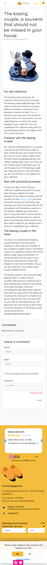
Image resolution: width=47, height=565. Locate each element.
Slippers (33, 112)
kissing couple (25, 199)
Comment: (9, 380)
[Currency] (36, 530)
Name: (7, 347)
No (30, 554)
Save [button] (39, 400)
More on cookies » (23, 559)
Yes (17, 554)
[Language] (14, 530)
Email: (7, 359)
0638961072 (7, 494)
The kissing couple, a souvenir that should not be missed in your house (23, 24)
